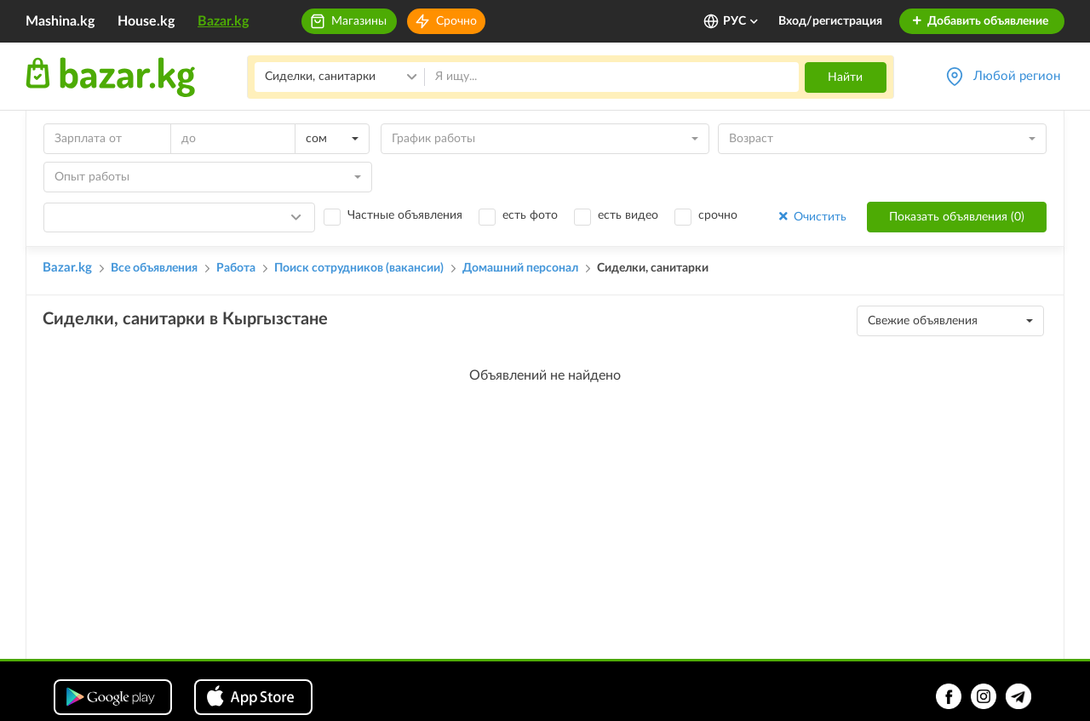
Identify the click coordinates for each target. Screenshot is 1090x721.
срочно (717, 215)
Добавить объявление (979, 21)
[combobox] (332, 138)
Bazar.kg (223, 21)
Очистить (811, 216)
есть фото (530, 215)
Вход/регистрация (830, 21)
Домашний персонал (520, 268)
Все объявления (154, 268)
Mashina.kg (60, 21)
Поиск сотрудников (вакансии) (359, 268)
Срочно (456, 21)
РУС (741, 21)
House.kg (146, 21)
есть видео (628, 215)
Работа (235, 268)
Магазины (359, 21)
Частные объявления (404, 215)
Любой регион (1016, 76)
